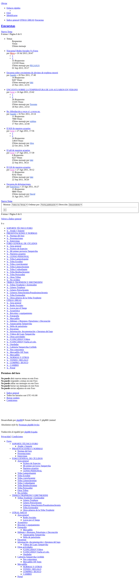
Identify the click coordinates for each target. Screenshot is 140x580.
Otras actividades (25, 547)
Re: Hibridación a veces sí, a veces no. (23, 111)
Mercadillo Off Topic (32, 562)
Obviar (4, 3)
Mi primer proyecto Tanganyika (37, 466)
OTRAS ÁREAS (19, 512)
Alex (32, 143)
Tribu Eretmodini (30, 507)
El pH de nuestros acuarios (18, 150)
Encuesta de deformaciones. (19, 184)
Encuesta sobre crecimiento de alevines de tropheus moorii (32, 72)
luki (31, 82)
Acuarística (22, 522)
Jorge (12, 92)
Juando (13, 75)
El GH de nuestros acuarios (18, 167)
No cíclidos (22, 493)
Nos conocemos (30, 559)
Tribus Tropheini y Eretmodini (31, 498)
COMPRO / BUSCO (32, 571)
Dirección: (70, 204)
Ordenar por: (43, 204)
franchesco (14, 186)
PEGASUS (35, 65)
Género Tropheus (30, 500)
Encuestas (8, 26)
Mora (12, 53)
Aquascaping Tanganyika (34, 535)
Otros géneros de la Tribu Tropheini (38, 510)
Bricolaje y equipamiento (29, 525)
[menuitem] (9, 13)
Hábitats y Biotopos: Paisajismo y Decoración (38, 532)
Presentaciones (24, 453)
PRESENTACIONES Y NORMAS (27, 448)
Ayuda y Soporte (25, 446)
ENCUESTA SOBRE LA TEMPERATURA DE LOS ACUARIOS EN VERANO (42, 89)
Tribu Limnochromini (27, 480)
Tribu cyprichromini (26, 478)
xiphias (33, 121)
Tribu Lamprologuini (27, 473)
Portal (20, 576)
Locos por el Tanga (31, 520)
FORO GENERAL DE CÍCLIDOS (27, 458)
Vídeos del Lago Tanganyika (35, 544)
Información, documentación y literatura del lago (39, 542)
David (32, 194)
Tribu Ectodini (24, 475)
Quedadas (27, 554)
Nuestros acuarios (31, 468)
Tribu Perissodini (25, 488)
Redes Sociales (29, 517)
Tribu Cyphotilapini (26, 483)
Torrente (33, 104)
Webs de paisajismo (31, 537)
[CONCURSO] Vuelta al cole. (36, 552)
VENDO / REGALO (32, 569)
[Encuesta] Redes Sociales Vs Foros (22, 51)
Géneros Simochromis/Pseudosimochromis (42, 505)
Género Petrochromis (32, 503)
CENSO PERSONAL (32, 471)
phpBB (19, 420)
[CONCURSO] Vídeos (33, 549)
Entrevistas (22, 456)
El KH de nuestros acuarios (18, 128)
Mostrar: (15, 204)
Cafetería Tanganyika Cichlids (31, 557)
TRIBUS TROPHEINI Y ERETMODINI (30, 495)
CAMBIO (27, 574)
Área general (23, 461)
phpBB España (30, 432)
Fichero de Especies (31, 463)
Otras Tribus (23, 490)
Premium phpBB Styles (29, 425)
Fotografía (22, 527)
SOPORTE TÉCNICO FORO (25, 443)
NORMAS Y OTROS (32, 567)
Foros (9, 441)
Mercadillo (28, 530)
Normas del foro (25, 451)
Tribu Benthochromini (27, 485)
